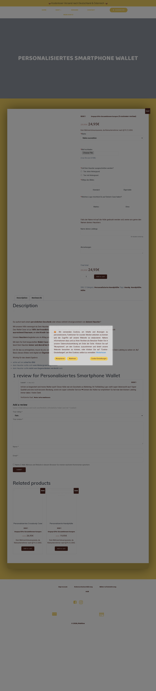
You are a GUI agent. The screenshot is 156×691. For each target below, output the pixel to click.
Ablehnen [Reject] (72, 358)
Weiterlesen (101, 352)
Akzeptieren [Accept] (60, 358)
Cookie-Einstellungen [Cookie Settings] (98, 358)
